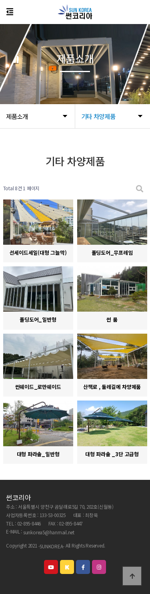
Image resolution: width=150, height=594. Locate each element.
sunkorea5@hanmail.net (48, 532)
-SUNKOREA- (51, 546)
